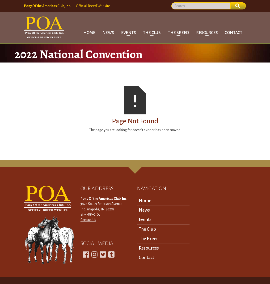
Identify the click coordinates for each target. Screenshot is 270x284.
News (108, 32)
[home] (44, 27)
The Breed (149, 238)
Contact (233, 32)
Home (89, 32)
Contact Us (88, 220)
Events (145, 219)
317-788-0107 (90, 214)
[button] (128, 33)
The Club (147, 229)
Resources (149, 248)
